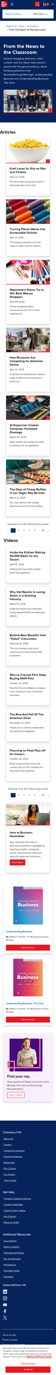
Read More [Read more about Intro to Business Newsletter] (17, 862)
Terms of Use (9, 1335)
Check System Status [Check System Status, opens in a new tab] (15, 1210)
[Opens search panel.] (37, 4)
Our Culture (10, 1168)
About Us (8, 1139)
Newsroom (9, 1162)
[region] (28, 1360)
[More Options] (53, 4)
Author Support (11, 1247)
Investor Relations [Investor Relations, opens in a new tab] (13, 1156)
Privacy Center (10, 1340)
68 (43, 530)
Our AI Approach (12, 1259)
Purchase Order (12, 1271)
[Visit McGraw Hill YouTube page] (5, 1304)
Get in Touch (15, 1095)
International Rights (14, 1253)
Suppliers (8, 1276)
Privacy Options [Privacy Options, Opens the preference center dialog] (28, 1364)
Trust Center (10, 1180)
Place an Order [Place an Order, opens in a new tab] (11, 1222)
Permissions (10, 1265)
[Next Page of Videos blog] (48, 795)
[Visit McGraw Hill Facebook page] (5, 1311)
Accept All (28, 1370)
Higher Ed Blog (13, 14)
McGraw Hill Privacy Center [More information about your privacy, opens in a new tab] (39, 1357)
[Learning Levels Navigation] (12, 4)
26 (43, 794)
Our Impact (9, 1174)
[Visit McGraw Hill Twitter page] (5, 1317)
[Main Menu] (41, 14)
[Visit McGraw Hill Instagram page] (5, 1298)
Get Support (10, 1216)
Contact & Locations (14, 1150)
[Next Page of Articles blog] (48, 530)
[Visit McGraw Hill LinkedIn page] (5, 1291)
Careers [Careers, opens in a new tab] (8, 1145)
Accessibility (10, 1241)
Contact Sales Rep (13, 1204)
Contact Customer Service (17, 1198)
